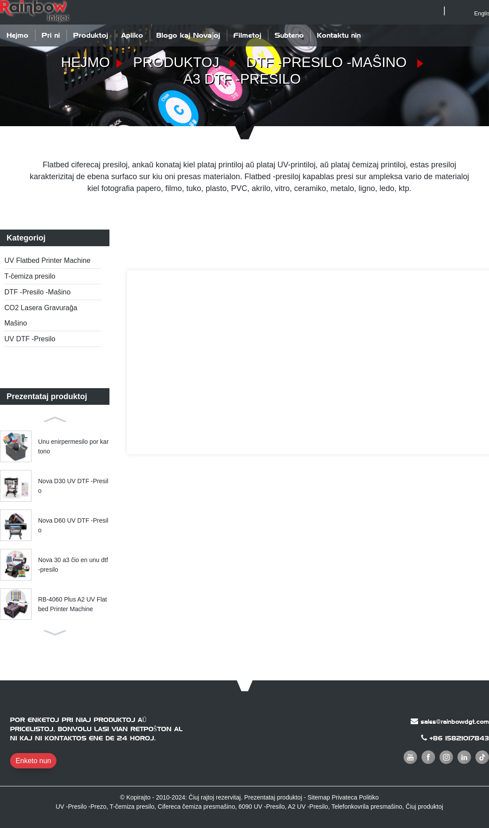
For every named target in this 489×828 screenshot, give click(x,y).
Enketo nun (33, 760)
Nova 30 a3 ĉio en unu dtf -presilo (73, 564)
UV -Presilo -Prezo (81, 806)
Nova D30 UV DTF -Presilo (73, 486)
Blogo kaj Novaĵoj (188, 35)
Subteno (289, 35)
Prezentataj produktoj (273, 797)
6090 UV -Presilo (262, 806)
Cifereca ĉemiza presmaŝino (196, 806)
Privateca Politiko (355, 797)
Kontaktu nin (339, 35)
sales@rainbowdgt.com (455, 721)
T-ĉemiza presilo (29, 276)
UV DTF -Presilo (29, 339)
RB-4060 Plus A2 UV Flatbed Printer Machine (72, 604)
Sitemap (318, 797)
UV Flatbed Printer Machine (47, 260)
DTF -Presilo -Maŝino (326, 62)
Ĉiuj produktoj (424, 806)
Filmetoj (247, 35)
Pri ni (51, 35)
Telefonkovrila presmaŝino (366, 806)
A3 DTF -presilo (242, 79)
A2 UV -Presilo (308, 806)
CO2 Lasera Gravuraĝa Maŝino (40, 315)
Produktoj (90, 35)
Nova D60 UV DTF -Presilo (73, 525)
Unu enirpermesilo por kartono (73, 446)
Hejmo (17, 35)
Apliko (132, 35)
